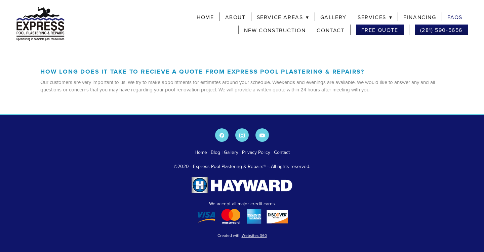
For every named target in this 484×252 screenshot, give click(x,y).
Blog (215, 152)
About (235, 17)
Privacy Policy (256, 152)
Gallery (333, 17)
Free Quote (379, 30)
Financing (419, 17)
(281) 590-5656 (441, 30)
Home (205, 17)
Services (375, 17)
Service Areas (283, 17)
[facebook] (222, 135)
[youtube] (262, 135)
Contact (331, 30)
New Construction (275, 30)
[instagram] (242, 135)
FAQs (454, 17)
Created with (242, 235)
